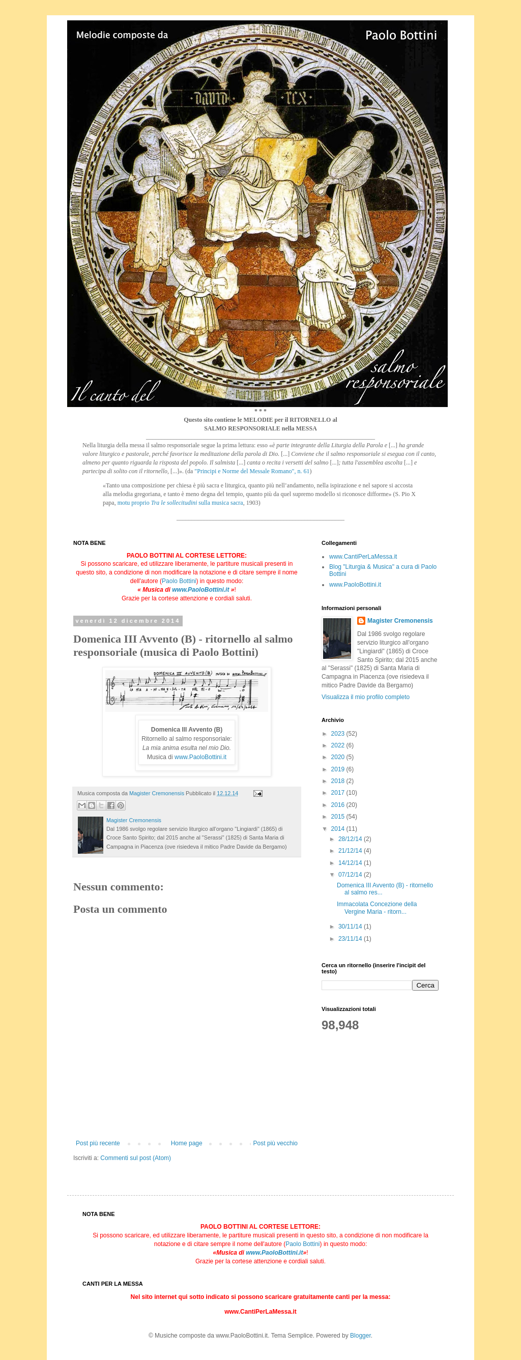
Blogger (360, 1335)
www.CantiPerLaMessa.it (363, 556)
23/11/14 (351, 938)
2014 (338, 828)
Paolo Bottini (179, 581)
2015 (338, 816)
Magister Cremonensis (400, 620)
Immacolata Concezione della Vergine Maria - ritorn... (377, 908)
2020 (338, 757)
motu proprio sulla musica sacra (180, 502)
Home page (186, 1143)
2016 (338, 804)
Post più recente (98, 1143)
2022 (338, 745)
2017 (338, 792)
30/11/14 (351, 926)
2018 (338, 781)
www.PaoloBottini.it (200, 589)
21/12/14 (351, 850)
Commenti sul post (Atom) (135, 1158)
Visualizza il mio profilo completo (366, 697)
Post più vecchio (275, 1143)
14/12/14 (351, 862)
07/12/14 (351, 874)
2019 (338, 769)
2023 (338, 733)
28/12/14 (351, 839)
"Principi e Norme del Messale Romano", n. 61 (251, 471)
